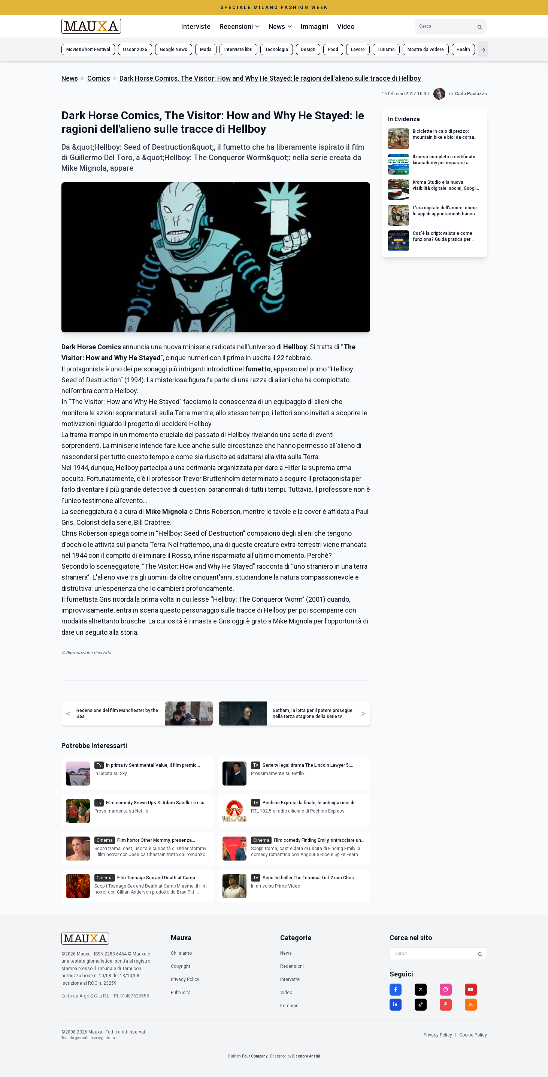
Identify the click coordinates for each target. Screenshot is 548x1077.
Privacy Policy (185, 979)
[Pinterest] (446, 1005)
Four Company (254, 1056)
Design (308, 49)
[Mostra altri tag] (483, 49)
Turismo (386, 49)
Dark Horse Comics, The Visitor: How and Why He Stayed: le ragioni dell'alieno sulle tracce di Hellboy (270, 78)
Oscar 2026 (135, 49)
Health (463, 49)
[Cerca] (480, 26)
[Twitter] (421, 990)
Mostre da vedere (426, 49)
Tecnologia (276, 49)
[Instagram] (446, 990)
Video (346, 26)
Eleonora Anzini (306, 1056)
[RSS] (471, 1005)
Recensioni (292, 966)
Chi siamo (181, 953)
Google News (173, 49)
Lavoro (358, 49)
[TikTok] (421, 1005)
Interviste (196, 26)
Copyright (180, 966)
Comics (98, 78)
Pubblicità (181, 992)
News (69, 78)
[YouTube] (471, 990)
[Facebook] (396, 990)
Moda (206, 49)
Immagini (314, 26)
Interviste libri (238, 49)
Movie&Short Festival (88, 49)
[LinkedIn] (396, 1005)
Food (333, 49)
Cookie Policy (473, 1035)
